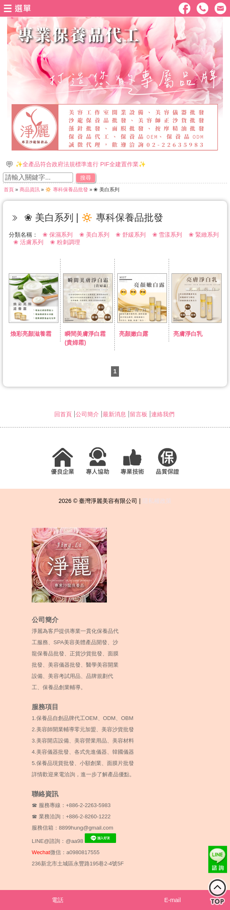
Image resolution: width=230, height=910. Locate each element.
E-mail (172, 900)
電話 (57, 900)
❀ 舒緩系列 (131, 234)
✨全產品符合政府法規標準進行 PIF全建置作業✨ (80, 164)
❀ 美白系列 (94, 234)
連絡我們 (162, 414)
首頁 (9, 189)
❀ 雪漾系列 (167, 234)
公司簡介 (87, 414)
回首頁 (63, 414)
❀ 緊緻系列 (204, 234)
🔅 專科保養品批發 (66, 189)
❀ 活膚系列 (28, 242)
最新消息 (114, 414)
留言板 (138, 414)
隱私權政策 (157, 501)
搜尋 (85, 178)
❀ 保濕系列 (58, 234)
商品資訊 (30, 189)
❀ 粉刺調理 (65, 242)
